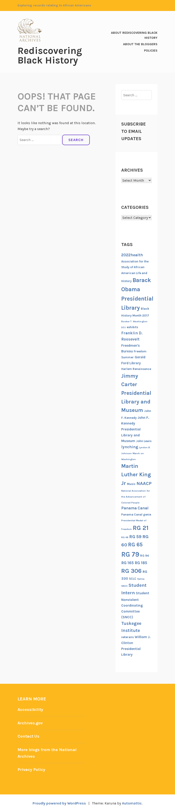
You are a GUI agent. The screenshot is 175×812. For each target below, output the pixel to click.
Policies (150, 50)
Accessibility (30, 709)
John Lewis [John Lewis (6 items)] (144, 441)
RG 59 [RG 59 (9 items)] (135, 536)
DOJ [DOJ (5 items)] (123, 327)
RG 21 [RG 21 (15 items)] (141, 528)
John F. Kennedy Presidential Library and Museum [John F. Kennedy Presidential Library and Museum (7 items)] (135, 429)
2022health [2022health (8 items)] (132, 255)
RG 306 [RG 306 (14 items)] (131, 570)
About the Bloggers (140, 44)
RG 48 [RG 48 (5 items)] (124, 537)
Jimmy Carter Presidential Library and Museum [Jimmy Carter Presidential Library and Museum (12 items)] (136, 393)
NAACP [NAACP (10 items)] (144, 483)
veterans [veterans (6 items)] (127, 637)
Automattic (132, 803)
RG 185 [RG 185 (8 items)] (141, 563)
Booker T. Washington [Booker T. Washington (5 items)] (134, 321)
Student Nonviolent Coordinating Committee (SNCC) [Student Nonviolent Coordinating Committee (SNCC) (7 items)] (135, 605)
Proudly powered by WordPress (59, 803)
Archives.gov (30, 723)
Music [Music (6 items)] (131, 484)
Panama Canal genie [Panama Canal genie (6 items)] (136, 514)
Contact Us (28, 736)
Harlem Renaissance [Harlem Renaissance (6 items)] (136, 369)
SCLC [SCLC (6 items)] (132, 578)
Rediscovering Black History (50, 55)
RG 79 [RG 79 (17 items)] (130, 554)
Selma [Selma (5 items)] (140, 578)
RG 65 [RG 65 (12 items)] (135, 544)
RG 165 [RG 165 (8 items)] (127, 563)
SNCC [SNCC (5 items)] (124, 585)
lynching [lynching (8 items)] (129, 447)
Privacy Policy (31, 769)
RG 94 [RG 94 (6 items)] (144, 555)
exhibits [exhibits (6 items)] (132, 327)
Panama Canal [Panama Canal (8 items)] (135, 508)
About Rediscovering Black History (134, 35)
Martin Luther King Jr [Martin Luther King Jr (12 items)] (136, 474)
